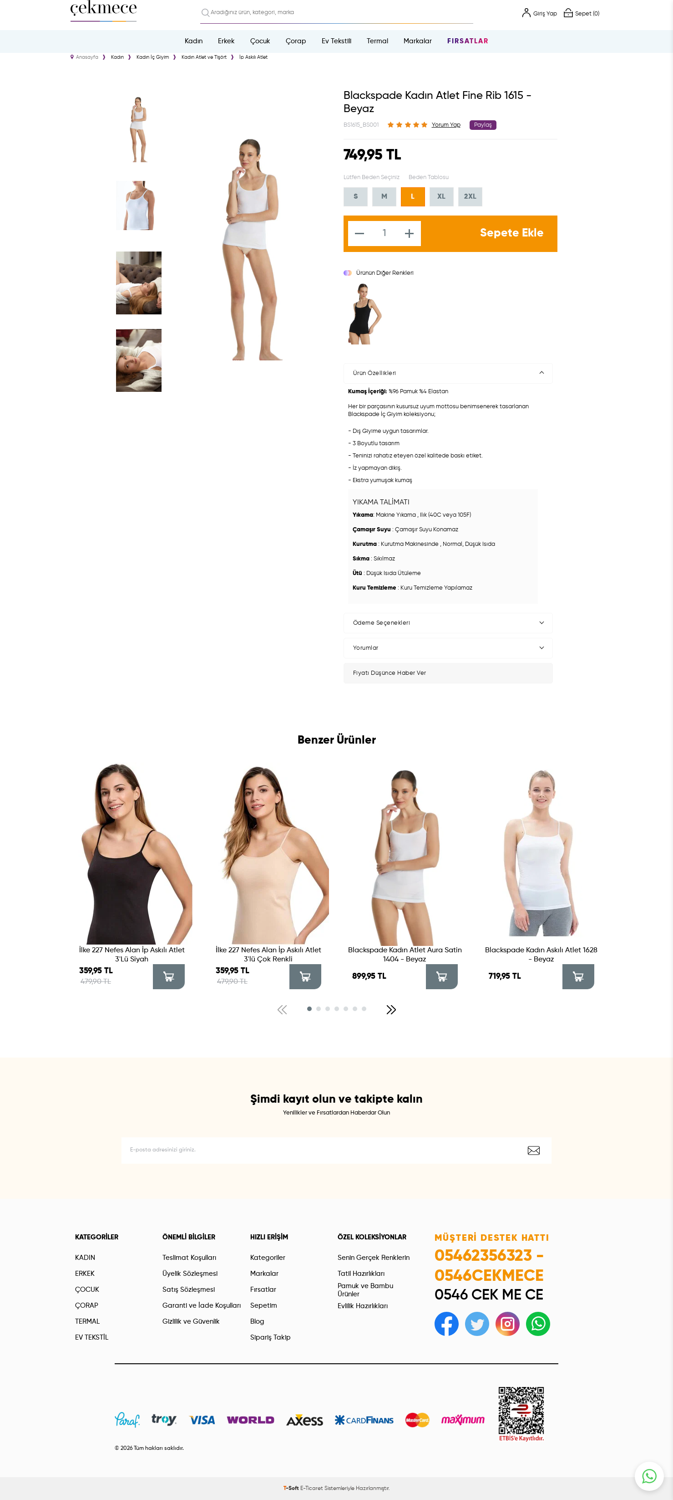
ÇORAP (86, 1305)
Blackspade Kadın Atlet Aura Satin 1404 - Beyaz (405, 955)
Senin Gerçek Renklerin (374, 1257)
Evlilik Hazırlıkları (363, 1306)
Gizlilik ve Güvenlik (191, 1321)
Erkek (226, 41)
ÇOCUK (87, 1289)
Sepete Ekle (512, 233)
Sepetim (263, 1305)
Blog (257, 1321)
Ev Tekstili (336, 41)
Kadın (193, 41)
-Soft (291, 1488)
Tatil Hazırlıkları (361, 1273)
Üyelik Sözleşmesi (190, 1273)
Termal (377, 41)
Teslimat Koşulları (189, 1257)
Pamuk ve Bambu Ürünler (365, 1290)
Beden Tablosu (429, 177)
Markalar (418, 41)
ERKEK (85, 1273)
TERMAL (87, 1321)
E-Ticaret (311, 1488)
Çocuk (260, 41)
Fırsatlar (468, 41)
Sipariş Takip (270, 1337)
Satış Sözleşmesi (188, 1289)
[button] (309, 1009)
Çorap (296, 41)
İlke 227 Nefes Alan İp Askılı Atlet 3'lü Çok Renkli (268, 955)
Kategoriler (267, 1257)
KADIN (85, 1257)
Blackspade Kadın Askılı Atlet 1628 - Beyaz (541, 955)
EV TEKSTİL (91, 1337)
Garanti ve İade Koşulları (201, 1305)
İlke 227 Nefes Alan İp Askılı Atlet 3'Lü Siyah (132, 955)
